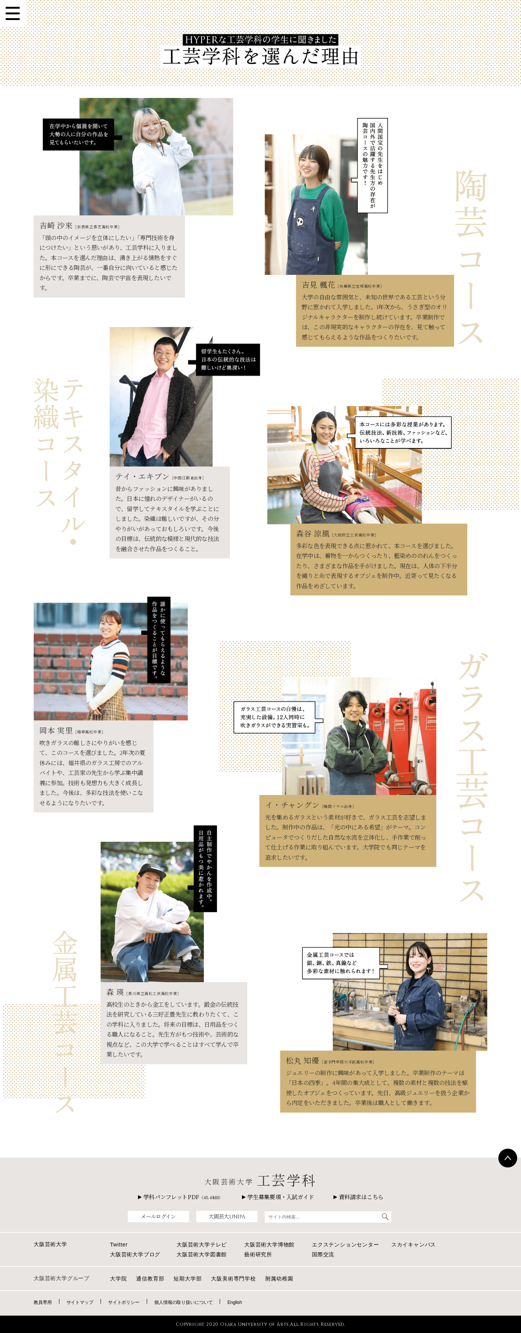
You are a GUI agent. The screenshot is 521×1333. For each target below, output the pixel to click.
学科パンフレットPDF (180, 1197)
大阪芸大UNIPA (227, 1216)
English (234, 1302)
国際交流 (323, 1254)
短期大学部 (188, 1279)
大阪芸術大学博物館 (269, 1245)
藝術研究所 (258, 1254)
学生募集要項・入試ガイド (278, 1197)
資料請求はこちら (358, 1197)
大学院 (118, 1279)
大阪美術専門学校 (233, 1279)
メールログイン (158, 1216)
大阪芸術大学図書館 (202, 1254)
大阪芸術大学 (50, 1244)
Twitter (119, 1245)
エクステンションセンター (345, 1245)
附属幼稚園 (279, 1279)
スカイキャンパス (413, 1245)
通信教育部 (150, 1279)
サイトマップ (80, 1302)
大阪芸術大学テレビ (202, 1245)
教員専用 (43, 1302)
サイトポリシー (124, 1302)
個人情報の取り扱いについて (183, 1302)
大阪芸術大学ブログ (135, 1254)
